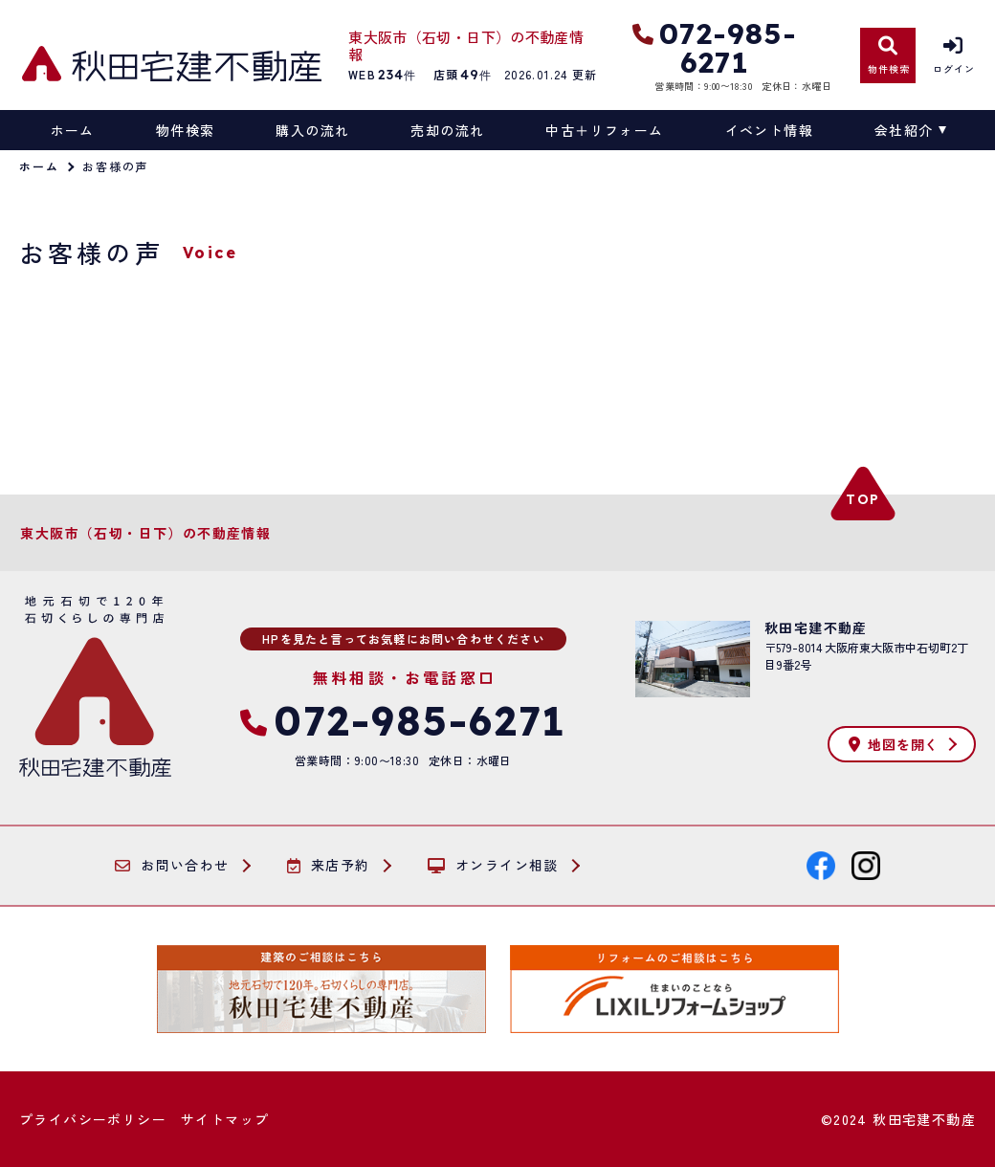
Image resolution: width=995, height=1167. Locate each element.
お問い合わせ (172, 865)
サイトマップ (225, 1119)
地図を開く (894, 744)
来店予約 (328, 865)
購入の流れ (312, 130)
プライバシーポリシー (92, 1119)
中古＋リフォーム (604, 130)
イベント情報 (769, 130)
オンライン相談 (493, 865)
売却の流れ (447, 130)
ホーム (73, 130)
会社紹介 (904, 130)
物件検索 (185, 130)
